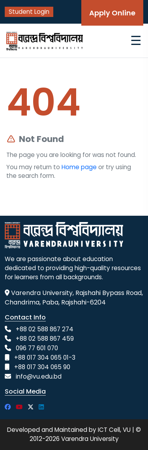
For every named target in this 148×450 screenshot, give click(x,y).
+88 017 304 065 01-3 (44, 357)
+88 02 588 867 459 (45, 338)
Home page (79, 167)
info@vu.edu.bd (39, 376)
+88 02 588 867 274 (44, 329)
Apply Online (112, 13)
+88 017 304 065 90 (42, 367)
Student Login (29, 11)
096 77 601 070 (37, 348)
